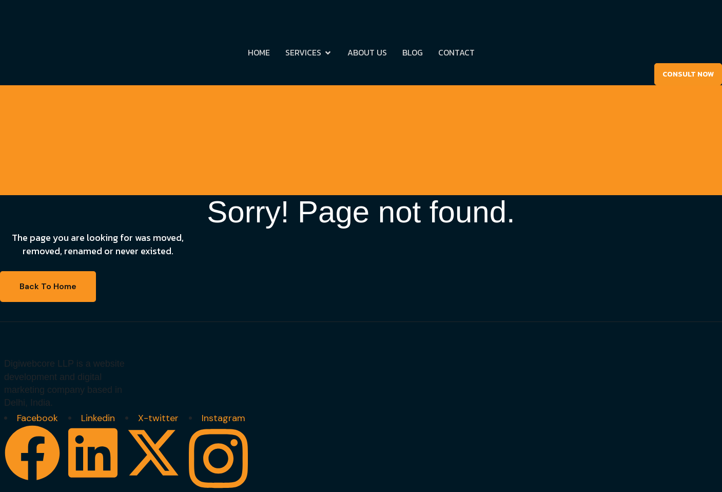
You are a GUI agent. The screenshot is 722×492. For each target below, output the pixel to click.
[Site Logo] (46, 20)
